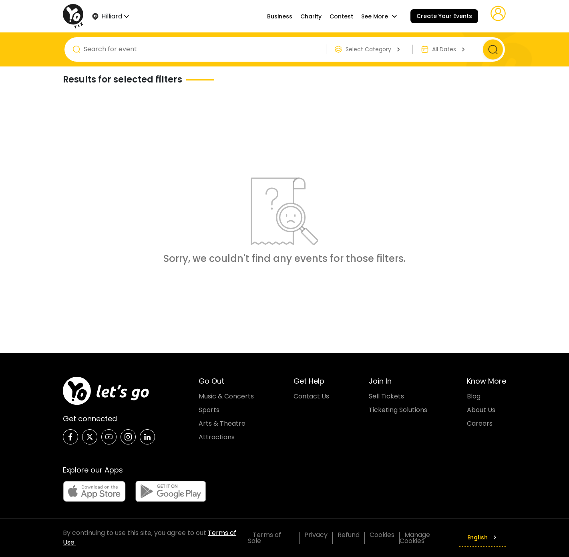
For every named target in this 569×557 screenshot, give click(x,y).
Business (279, 16)
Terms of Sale (264, 537)
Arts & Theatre (222, 423)
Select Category (374, 49)
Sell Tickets (386, 396)
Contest (341, 16)
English (482, 537)
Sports (209, 409)
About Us (481, 409)
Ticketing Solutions (398, 409)
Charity (311, 16)
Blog (474, 396)
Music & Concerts (226, 396)
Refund (349, 534)
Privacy (316, 534)
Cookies (382, 534)
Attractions (217, 437)
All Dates (449, 49)
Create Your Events (444, 16)
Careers (480, 423)
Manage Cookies (415, 537)
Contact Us (311, 396)
